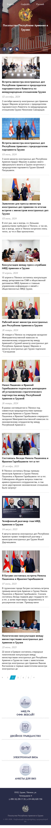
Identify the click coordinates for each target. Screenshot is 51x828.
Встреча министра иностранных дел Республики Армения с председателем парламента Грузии (24, 146)
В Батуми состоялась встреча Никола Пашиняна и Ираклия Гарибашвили (24, 577)
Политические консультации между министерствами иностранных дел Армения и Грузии (22, 639)
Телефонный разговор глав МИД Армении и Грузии (21, 522)
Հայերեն (25, 4)
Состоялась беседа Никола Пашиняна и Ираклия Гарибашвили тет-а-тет (25, 459)
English (10, 4)
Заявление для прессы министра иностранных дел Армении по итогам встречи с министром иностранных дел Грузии (25, 208)
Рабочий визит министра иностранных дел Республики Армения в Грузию (25, 323)
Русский (40, 4)
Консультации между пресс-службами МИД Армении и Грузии (24, 266)
